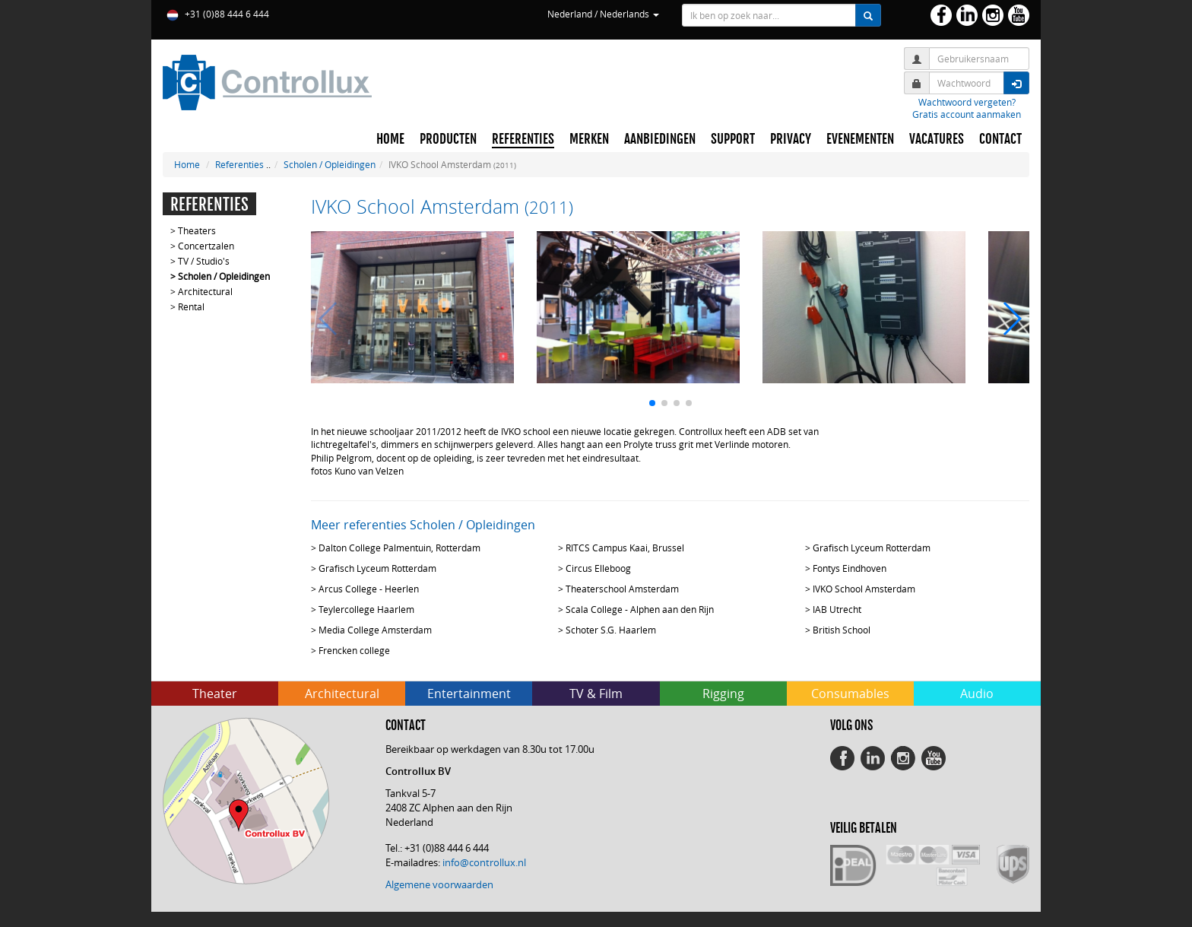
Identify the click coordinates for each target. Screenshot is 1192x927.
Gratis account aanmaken (966, 114)
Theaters (197, 230)
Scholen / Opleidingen (330, 164)
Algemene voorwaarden (439, 884)
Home (187, 164)
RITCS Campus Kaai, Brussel (625, 547)
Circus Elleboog (598, 568)
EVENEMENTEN (860, 139)
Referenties (239, 164)
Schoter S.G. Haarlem (611, 630)
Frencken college (354, 650)
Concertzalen (206, 246)
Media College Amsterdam (375, 630)
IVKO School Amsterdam (864, 589)
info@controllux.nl (484, 862)
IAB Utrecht (837, 609)
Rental (191, 306)
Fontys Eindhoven (849, 568)
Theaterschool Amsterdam (622, 589)
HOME (390, 139)
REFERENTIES (523, 139)
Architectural (205, 291)
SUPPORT (733, 139)
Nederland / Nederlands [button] (603, 14)
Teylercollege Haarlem (366, 609)
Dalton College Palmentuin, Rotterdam (399, 547)
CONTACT (1000, 139)
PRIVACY (790, 139)
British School (841, 630)
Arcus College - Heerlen (369, 589)
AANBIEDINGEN (660, 139)
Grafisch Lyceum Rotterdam (871, 547)
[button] (652, 403)
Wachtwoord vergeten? (967, 102)
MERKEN (589, 139)
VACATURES (936, 139)
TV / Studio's (204, 261)
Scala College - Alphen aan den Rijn (640, 609)
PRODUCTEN (448, 139)
